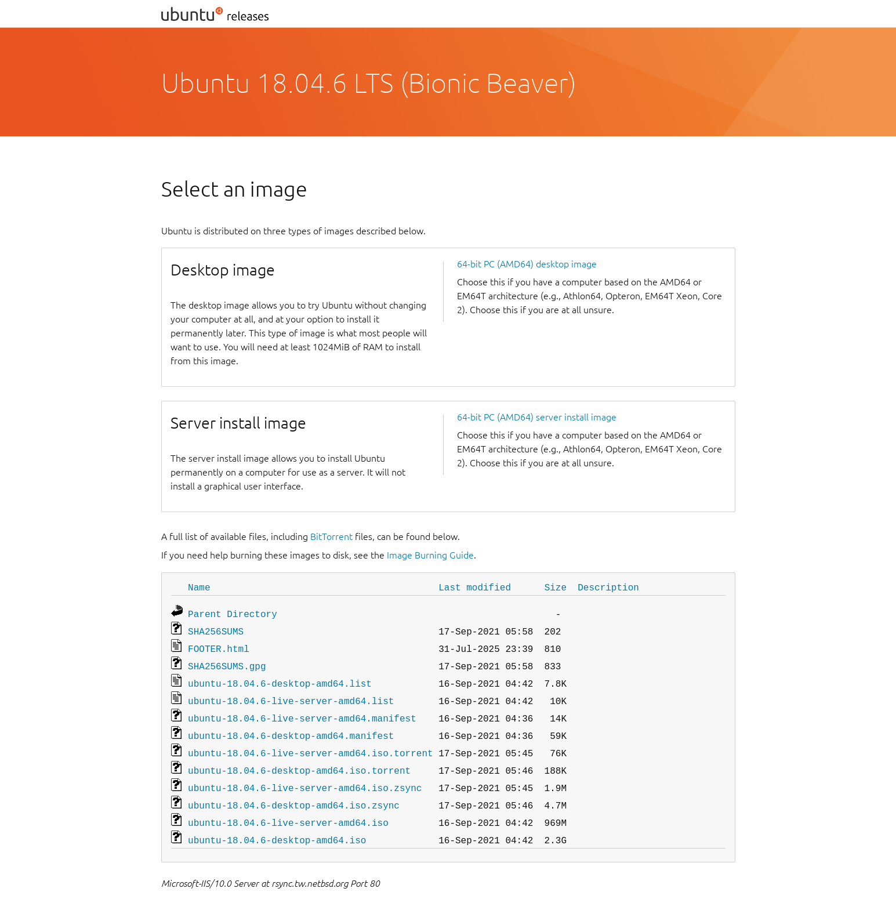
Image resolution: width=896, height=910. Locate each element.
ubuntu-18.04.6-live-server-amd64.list (291, 693)
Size (556, 587)
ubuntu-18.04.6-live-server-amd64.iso (288, 807)
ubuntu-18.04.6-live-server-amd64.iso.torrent (310, 742)
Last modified (474, 587)
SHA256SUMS (216, 628)
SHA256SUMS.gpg (227, 661)
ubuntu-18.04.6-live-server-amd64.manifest (302, 710)
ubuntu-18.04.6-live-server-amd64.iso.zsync (305, 774)
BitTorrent (331, 536)
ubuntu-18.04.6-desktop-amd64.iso (277, 823)
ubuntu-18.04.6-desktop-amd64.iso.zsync (294, 791)
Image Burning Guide (430, 555)
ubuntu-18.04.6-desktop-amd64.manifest (291, 726)
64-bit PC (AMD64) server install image (536, 417)
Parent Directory (232, 612)
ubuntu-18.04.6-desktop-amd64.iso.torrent (299, 758)
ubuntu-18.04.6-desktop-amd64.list (280, 677)
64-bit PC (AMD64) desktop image (527, 264)
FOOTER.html (218, 645)
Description (608, 587)
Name (199, 587)
